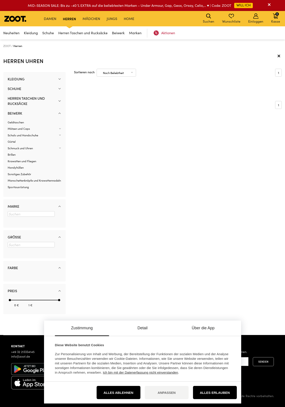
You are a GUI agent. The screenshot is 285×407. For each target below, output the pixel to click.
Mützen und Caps (19, 129)
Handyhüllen (16, 167)
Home (129, 18)
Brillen (12, 155)
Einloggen (255, 18)
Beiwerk (118, 33)
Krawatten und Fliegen (22, 161)
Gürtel (12, 142)
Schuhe (48, 33)
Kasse (275, 17)
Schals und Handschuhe (23, 135)
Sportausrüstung (18, 187)
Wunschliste (231, 18)
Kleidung (31, 33)
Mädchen (91, 18)
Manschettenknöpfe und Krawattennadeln (34, 180)
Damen (50, 18)
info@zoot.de (20, 356)
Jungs (112, 18)
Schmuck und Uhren (20, 148)
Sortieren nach (84, 72)
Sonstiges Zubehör (19, 174)
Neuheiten (11, 33)
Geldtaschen (16, 122)
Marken (135, 33)
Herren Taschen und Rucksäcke (83, 33)
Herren (69, 18)
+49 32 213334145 (23, 352)
